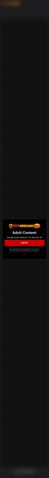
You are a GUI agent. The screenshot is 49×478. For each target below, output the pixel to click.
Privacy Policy (15, 251)
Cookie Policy (34, 249)
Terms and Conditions (31, 251)
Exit (24, 254)
